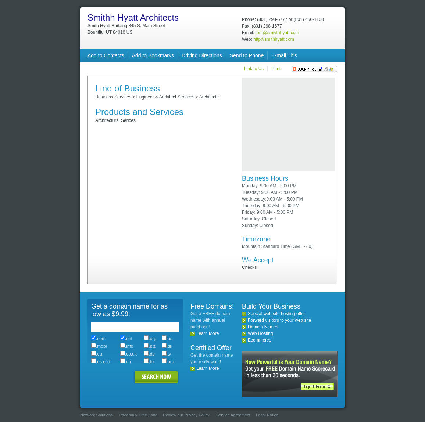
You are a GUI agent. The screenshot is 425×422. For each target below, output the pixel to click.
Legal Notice (267, 415)
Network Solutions (96, 415)
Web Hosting (260, 333)
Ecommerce (259, 340)
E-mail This (284, 55)
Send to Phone (247, 55)
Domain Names (263, 326)
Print (276, 68)
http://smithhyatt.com (273, 39)
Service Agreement (233, 415)
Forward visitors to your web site (279, 320)
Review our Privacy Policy (186, 415)
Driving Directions (202, 55)
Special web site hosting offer (276, 313)
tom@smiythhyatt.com (277, 32)
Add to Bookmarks (153, 55)
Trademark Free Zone (138, 415)
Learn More (207, 333)
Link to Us (254, 68)
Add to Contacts (106, 55)
